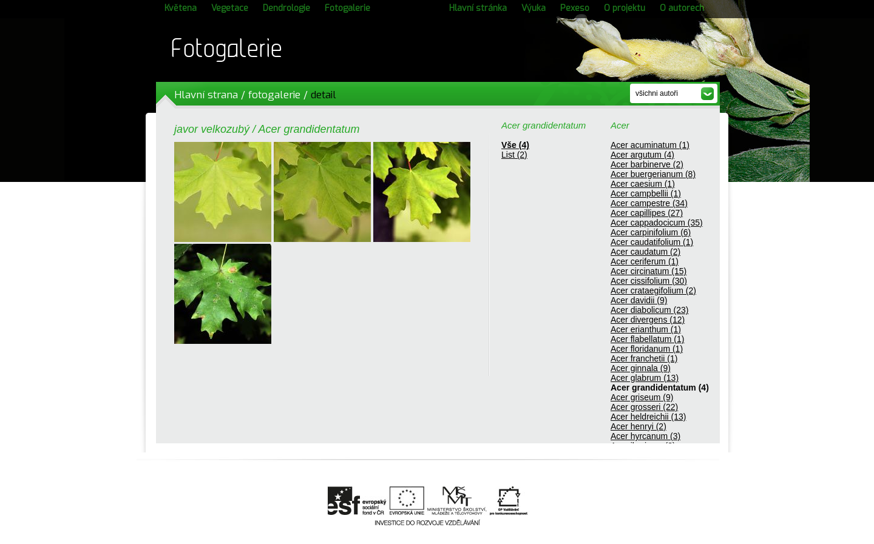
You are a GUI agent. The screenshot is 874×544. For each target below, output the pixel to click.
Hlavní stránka (478, 8)
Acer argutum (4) (642, 155)
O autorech (682, 8)
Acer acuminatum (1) (650, 145)
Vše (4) (515, 145)
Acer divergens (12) (648, 319)
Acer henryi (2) (638, 426)
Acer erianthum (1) (646, 329)
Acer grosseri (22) (644, 407)
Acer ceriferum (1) (645, 261)
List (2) (514, 155)
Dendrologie (286, 8)
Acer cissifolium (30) (649, 281)
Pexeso (574, 8)
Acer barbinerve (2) (647, 164)
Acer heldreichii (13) (648, 416)
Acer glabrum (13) (645, 378)
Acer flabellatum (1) (647, 339)
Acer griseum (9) (642, 397)
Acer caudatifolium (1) (652, 242)
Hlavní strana (206, 95)
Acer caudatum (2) (645, 252)
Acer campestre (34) (649, 203)
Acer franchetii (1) (644, 358)
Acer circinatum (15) (648, 271)
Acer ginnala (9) (641, 368)
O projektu (624, 8)
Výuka (533, 8)
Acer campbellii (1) (646, 193)
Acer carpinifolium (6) (651, 232)
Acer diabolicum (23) (649, 310)
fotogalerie (274, 95)
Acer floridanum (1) (647, 349)
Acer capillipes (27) (647, 213)
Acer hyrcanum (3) (645, 436)
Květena (180, 8)
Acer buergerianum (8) (653, 174)
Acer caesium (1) (643, 184)
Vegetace (229, 8)
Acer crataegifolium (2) (653, 290)
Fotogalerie (347, 8)
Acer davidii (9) (639, 300)
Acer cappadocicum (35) (657, 222)
